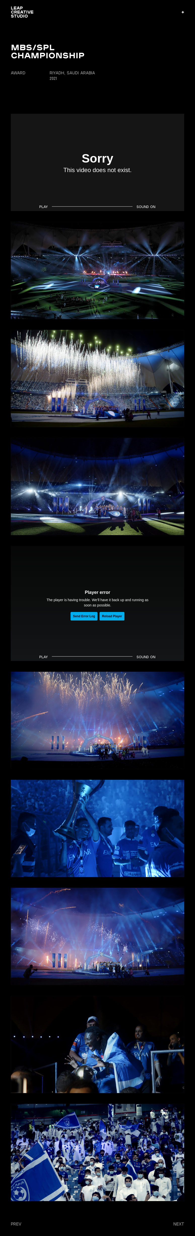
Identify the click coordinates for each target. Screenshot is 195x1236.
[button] (183, 12)
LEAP (22, 12)
